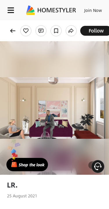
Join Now (93, 10)
